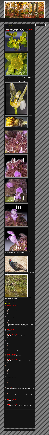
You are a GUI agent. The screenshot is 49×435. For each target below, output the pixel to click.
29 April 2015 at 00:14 (11, 387)
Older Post (32, 430)
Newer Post (6, 430)
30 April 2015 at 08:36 (13, 399)
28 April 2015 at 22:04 (13, 354)
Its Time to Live (10, 349)
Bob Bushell (8, 329)
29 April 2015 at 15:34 (15, 349)
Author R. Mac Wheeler (9, 305)
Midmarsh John (8, 399)
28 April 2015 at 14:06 (15, 305)
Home (19, 430)
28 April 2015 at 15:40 (12, 329)
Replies (8, 309)
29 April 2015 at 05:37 (14, 370)
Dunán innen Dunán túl (9, 376)
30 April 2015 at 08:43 (14, 404)
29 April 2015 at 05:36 (14, 359)
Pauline (7, 387)
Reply (7, 307)
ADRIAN (42, 20)
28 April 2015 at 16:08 (14, 334)
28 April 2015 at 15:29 (14, 310)
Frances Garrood (9, 354)
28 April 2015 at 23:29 (15, 376)
